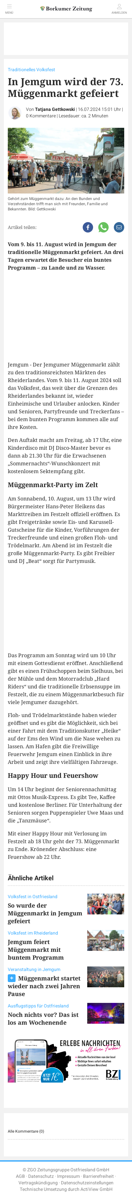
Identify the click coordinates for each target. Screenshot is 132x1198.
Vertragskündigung (38, 1182)
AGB (20, 1176)
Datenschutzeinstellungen (87, 1182)
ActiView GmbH (96, 1189)
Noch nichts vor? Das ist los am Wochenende (43, 1018)
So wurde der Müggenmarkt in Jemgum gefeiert (45, 913)
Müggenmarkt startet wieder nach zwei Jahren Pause (44, 986)
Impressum (68, 1176)
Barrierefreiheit (98, 1176)
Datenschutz (41, 1176)
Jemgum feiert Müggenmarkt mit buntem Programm (36, 949)
